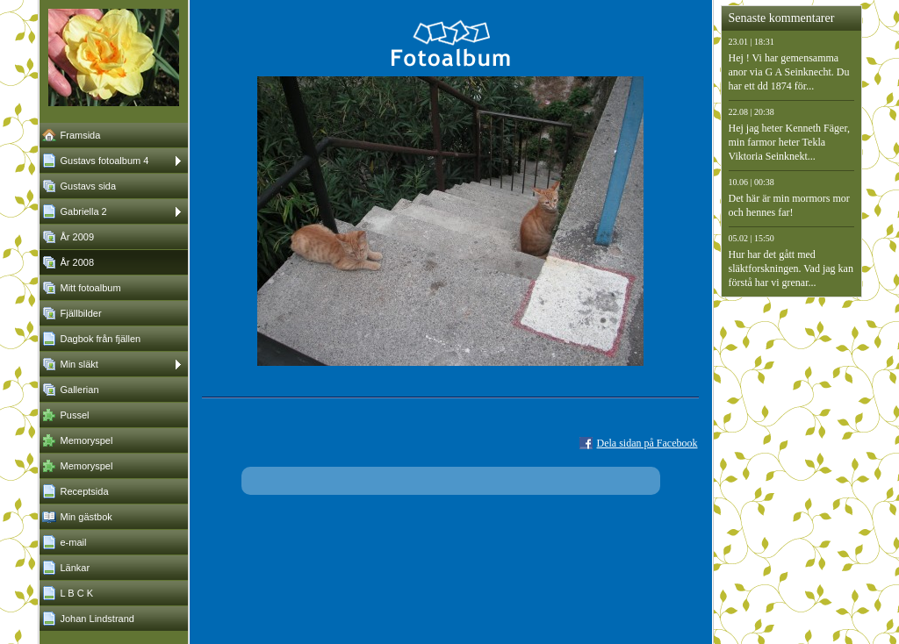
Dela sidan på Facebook (647, 443)
